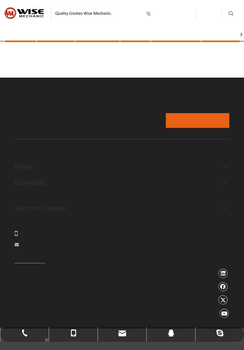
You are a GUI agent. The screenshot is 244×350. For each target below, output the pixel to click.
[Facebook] (223, 286)
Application (97, 34)
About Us (221, 34)
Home (20, 34)
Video (135, 34)
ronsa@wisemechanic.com (48, 244)
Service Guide (176, 34)
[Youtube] (224, 313)
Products (55, 34)
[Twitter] (223, 299)
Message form (197, 120)
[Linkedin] (223, 273)
